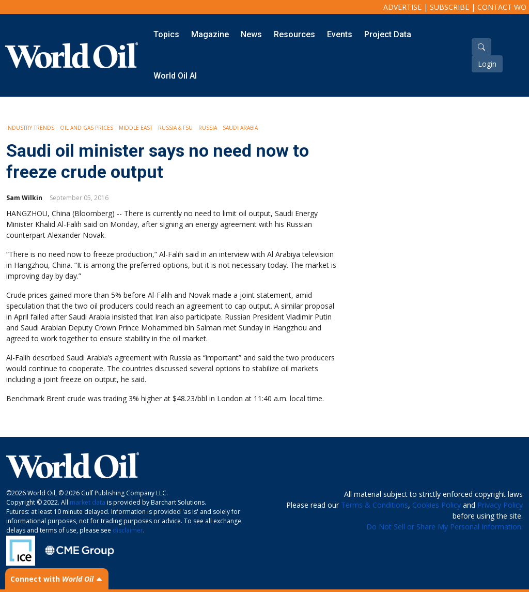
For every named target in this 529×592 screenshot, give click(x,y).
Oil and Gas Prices (86, 127)
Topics (166, 34)
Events (339, 34)
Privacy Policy (500, 505)
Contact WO (501, 7)
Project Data (387, 34)
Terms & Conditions (374, 505)
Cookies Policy (436, 505)
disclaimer (128, 530)
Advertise (402, 7)
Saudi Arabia (240, 127)
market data (87, 502)
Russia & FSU (175, 127)
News (251, 34)
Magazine (210, 34)
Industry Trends (30, 127)
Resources (294, 34)
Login (487, 64)
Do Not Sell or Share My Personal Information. (444, 527)
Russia (207, 127)
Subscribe (449, 7)
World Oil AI (175, 76)
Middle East (135, 127)
